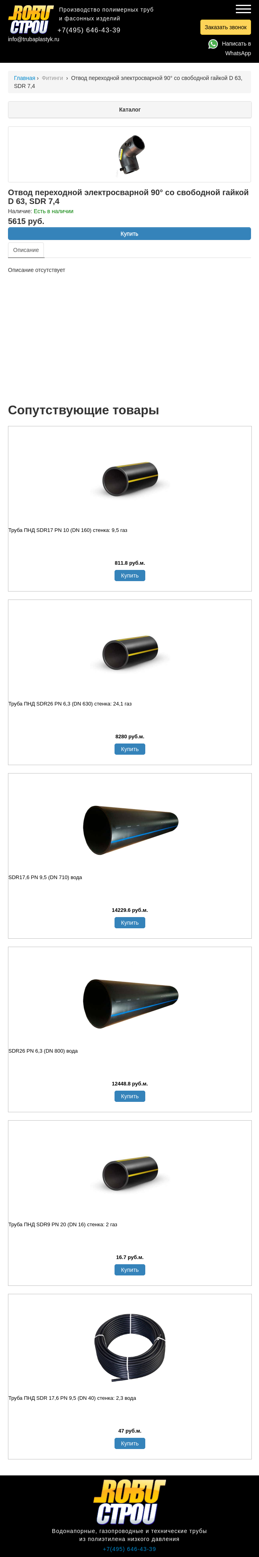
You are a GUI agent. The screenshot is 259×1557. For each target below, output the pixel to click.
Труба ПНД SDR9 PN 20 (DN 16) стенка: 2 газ (62, 1224)
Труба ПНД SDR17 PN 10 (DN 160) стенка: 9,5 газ (67, 530)
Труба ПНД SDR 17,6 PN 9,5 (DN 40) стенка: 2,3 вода (72, 1398)
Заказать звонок (226, 27)
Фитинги (53, 78)
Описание (26, 250)
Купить (129, 233)
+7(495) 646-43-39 (89, 30)
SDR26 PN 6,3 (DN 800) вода (43, 1051)
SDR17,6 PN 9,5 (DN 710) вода (45, 877)
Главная (24, 78)
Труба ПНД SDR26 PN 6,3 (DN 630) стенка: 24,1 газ (70, 704)
